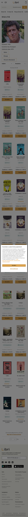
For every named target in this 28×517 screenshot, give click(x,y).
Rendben (14, 265)
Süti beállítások (14, 268)
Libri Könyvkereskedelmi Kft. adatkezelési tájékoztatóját (11, 260)
